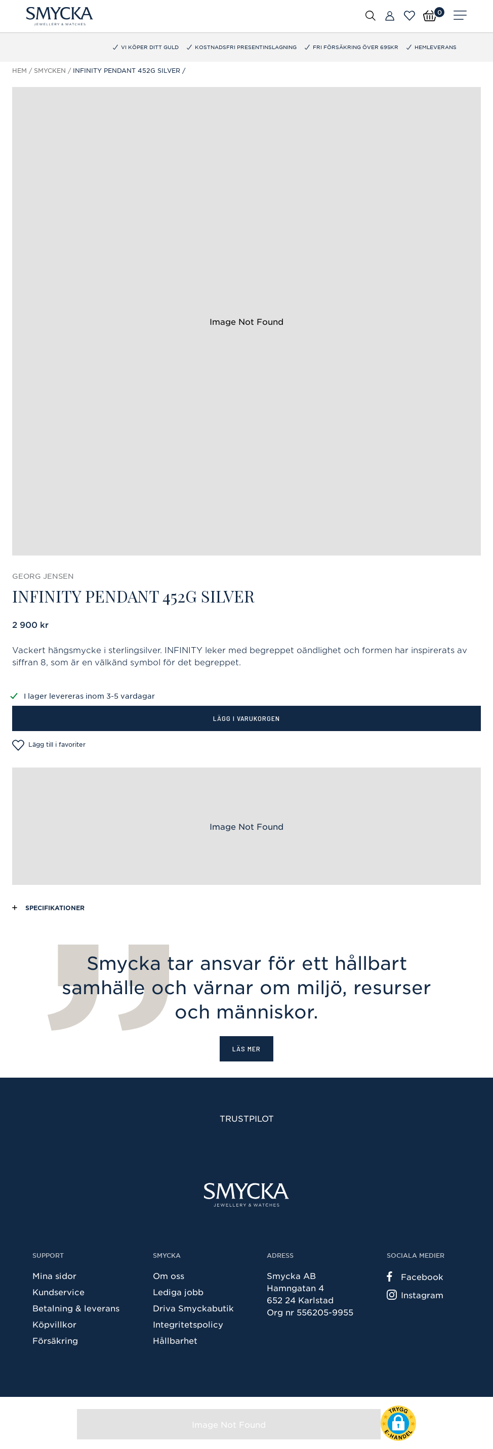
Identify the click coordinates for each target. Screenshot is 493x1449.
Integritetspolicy (188, 1324)
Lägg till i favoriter (49, 745)
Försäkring (55, 1340)
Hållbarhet (175, 1340)
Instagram (415, 1295)
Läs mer (246, 1048)
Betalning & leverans (75, 1308)
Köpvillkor (54, 1324)
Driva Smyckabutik (193, 1308)
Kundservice (58, 1292)
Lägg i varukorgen (246, 718)
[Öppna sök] (370, 15)
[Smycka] (59, 16)
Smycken (50, 70)
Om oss (168, 1275)
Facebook (415, 1276)
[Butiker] (390, 16)
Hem (19, 70)
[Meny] (460, 16)
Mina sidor (54, 1275)
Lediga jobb (178, 1292)
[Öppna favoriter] (409, 15)
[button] (398, 1423)
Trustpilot (247, 1118)
